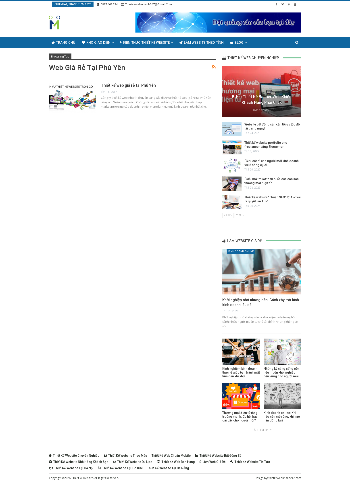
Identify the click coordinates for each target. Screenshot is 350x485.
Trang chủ (63, 43)
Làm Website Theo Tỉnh (201, 43)
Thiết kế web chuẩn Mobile (171, 455)
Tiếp (240, 215)
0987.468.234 (107, 4)
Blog (237, 43)
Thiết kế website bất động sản (219, 455)
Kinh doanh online (241, 251)
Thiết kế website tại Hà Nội (71, 468)
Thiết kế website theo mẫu (125, 455)
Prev (228, 215)
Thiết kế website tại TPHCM (120, 468)
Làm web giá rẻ (212, 462)
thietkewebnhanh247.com (285, 478)
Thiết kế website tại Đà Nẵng (168, 468)
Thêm (257, 43)
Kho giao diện (96, 43)
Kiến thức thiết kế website (145, 43)
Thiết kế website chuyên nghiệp (74, 455)
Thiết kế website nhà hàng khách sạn (78, 462)
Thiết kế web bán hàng (176, 462)
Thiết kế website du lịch (132, 462)
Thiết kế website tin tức (250, 462)
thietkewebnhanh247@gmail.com (146, 4)
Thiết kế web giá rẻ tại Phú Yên (128, 85)
